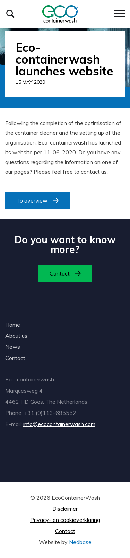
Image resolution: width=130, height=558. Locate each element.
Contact (60, 273)
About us (16, 335)
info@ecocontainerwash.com (59, 423)
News (12, 346)
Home (12, 324)
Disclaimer (65, 508)
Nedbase (80, 542)
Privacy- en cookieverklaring (65, 519)
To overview (31, 200)
